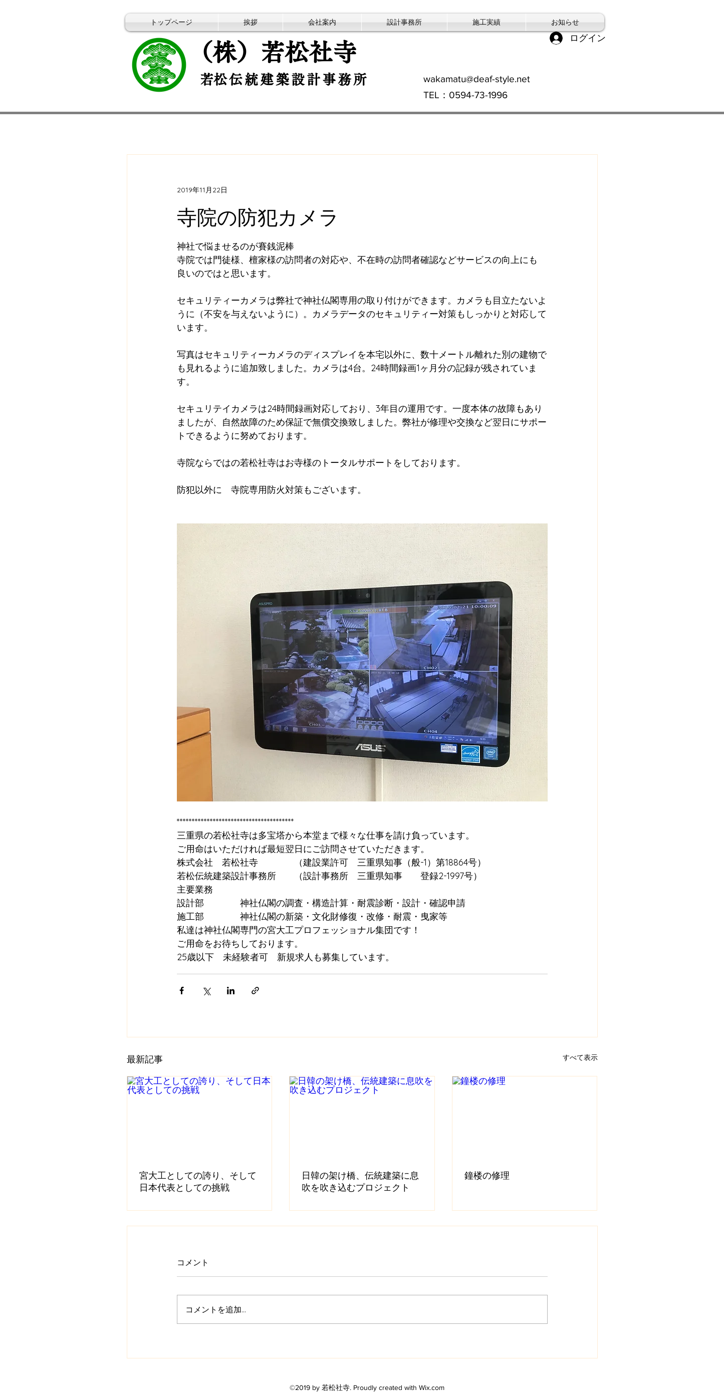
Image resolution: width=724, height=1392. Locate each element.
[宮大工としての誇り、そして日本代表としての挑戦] (199, 1117)
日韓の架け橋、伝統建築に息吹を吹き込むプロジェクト (360, 1181)
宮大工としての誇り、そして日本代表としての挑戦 (198, 1181)
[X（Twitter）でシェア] (206, 990)
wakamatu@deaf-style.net (476, 79)
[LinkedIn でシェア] (230, 990)
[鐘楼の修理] (524, 1117)
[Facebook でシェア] (181, 990)
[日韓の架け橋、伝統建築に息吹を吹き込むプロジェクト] (362, 1117)
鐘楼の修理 (487, 1175)
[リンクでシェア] (255, 990)
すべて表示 (580, 1057)
